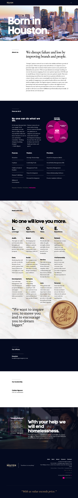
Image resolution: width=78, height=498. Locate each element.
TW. (69, 470)
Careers (63, 459)
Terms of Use (61, 468)
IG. (67, 470)
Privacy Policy (54, 468)
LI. (71, 470)
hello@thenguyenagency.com (65, 463)
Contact (69, 459)
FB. (65, 470)
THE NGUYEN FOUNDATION (64, 475)
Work (53, 459)
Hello (48, 459)
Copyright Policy (68, 468)
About (57, 459)
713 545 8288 (53, 463)
